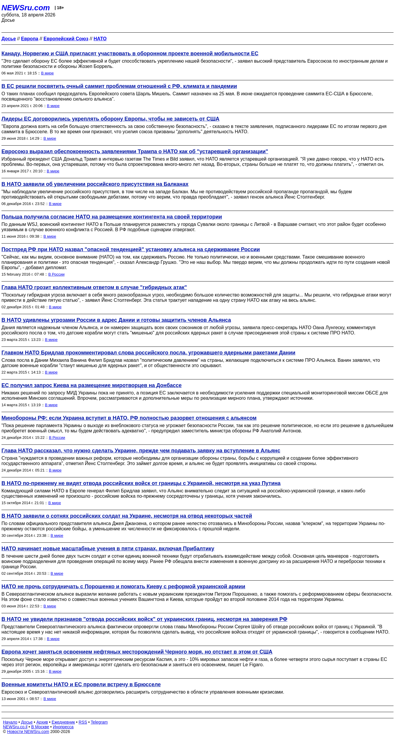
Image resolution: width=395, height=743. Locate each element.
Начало (10, 722)
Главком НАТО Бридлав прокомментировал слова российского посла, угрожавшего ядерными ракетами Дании (148, 353)
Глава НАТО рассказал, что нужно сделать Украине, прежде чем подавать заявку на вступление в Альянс (140, 451)
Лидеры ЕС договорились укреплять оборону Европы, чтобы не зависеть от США (110, 119)
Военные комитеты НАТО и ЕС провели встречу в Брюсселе (81, 684)
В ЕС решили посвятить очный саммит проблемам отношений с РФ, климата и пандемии (119, 86)
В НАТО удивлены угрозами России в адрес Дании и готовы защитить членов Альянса (116, 320)
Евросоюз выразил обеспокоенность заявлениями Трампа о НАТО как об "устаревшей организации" (134, 151)
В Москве (40, 726)
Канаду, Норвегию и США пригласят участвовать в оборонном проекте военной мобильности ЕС (130, 53)
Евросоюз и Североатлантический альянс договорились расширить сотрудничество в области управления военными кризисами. (142, 691)
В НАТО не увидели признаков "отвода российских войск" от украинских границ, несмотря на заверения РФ (144, 619)
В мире (47, 73)
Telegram (99, 722)
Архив (42, 722)
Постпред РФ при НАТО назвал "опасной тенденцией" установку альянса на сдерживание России (130, 249)
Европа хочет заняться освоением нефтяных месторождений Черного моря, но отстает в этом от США (136, 652)
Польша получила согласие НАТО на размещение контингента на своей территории (111, 217)
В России (56, 274)
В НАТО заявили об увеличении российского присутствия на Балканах (95, 184)
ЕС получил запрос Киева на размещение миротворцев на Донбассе (91, 385)
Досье (27, 722)
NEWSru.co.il (15, 726)
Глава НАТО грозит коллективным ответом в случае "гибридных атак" (94, 287)
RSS (83, 722)
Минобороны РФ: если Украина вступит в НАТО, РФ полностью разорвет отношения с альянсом (128, 418)
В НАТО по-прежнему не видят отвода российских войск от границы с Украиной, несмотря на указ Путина (141, 483)
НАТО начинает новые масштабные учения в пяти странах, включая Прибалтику (107, 549)
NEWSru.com (25, 7)
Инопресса (63, 726)
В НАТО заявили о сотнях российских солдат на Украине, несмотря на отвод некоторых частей (126, 516)
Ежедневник (63, 722)
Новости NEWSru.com (28, 731)
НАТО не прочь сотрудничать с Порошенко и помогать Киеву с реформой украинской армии (123, 586)
